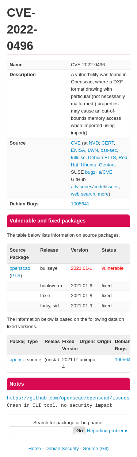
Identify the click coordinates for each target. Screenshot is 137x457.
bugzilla (93, 172)
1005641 (80, 203)
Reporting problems (107, 430)
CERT (108, 143)
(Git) (104, 448)
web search (83, 194)
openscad (19, 268)
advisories (81, 186)
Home (34, 448)
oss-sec (108, 150)
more (103, 194)
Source (90, 448)
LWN (93, 150)
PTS (15, 275)
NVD (94, 143)
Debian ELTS (102, 157)
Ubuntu (88, 165)
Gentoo (107, 165)
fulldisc (78, 157)
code (99, 186)
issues (112, 186)
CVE (76, 143)
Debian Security (62, 448)
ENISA (78, 150)
